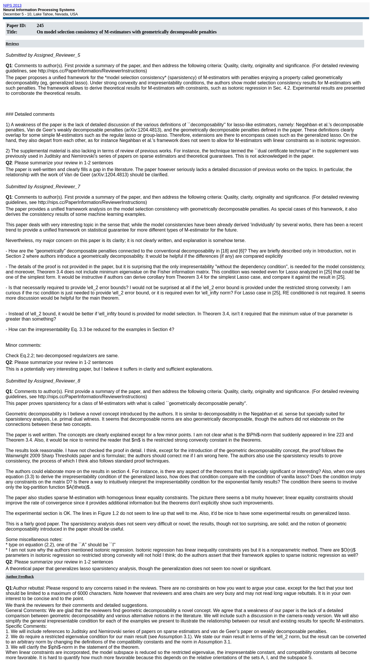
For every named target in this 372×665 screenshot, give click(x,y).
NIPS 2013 (12, 5)
